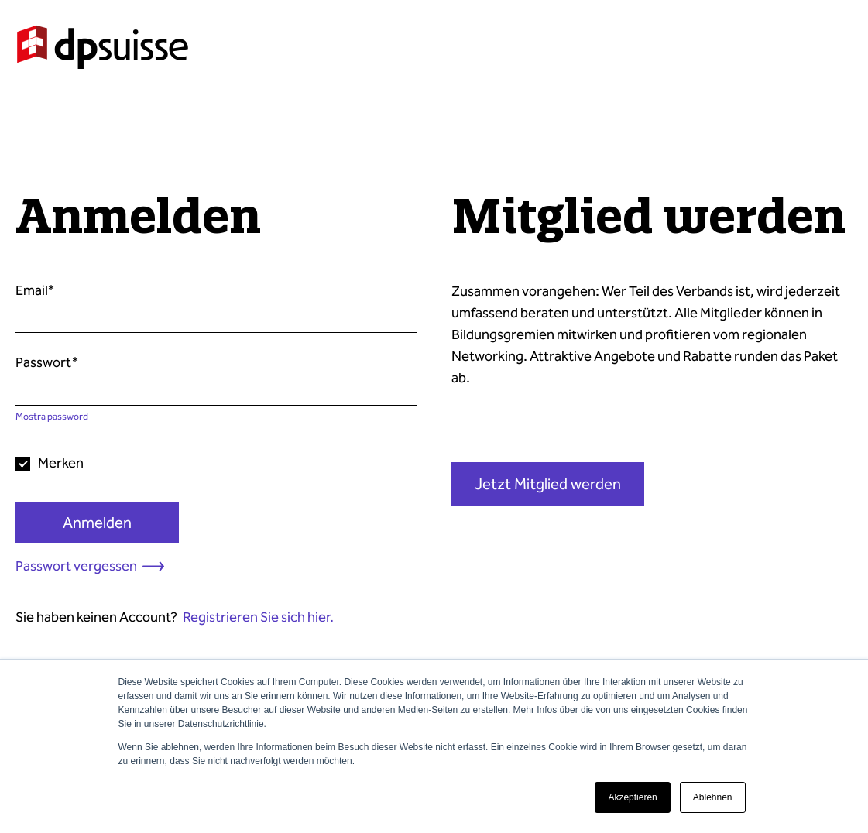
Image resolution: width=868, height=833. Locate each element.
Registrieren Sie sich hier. (258, 617)
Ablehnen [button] (712, 797)
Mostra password (51, 416)
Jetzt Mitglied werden (548, 484)
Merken (61, 462)
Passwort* (46, 362)
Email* (34, 290)
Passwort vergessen (76, 565)
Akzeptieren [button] (632, 797)
